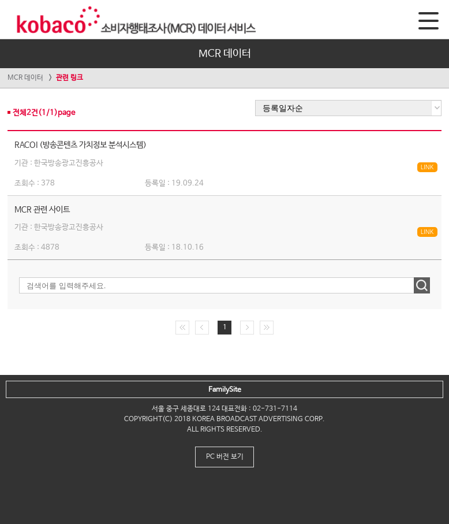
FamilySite (224, 390)
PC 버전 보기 (225, 457)
